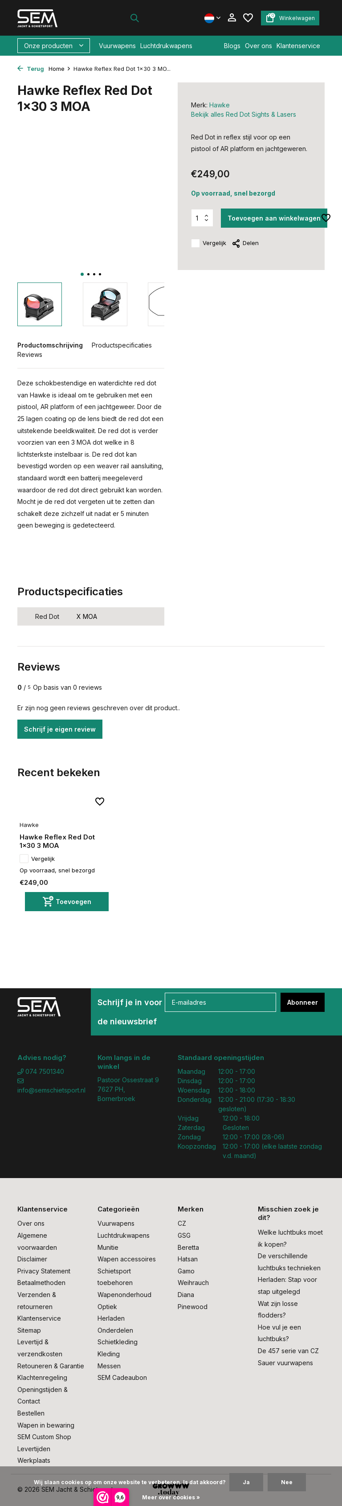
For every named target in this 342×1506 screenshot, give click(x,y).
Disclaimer (32, 1259)
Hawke (219, 105)
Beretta (188, 1247)
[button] (82, 274)
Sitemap (29, 1330)
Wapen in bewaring (45, 1425)
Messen (109, 1366)
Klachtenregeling (42, 1377)
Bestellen (31, 1413)
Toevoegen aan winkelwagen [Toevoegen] (274, 218)
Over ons (258, 45)
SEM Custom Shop (44, 1437)
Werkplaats (33, 1460)
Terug (30, 68)
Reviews (29, 354)
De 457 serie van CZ (288, 1351)
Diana (186, 1294)
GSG (184, 1235)
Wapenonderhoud (124, 1294)
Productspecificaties (122, 345)
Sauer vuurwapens (285, 1363)
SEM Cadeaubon (122, 1377)
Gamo (186, 1271)
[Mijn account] (232, 18)
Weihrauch (193, 1282)
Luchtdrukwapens (166, 45)
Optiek (107, 1306)
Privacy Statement (43, 1271)
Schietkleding (118, 1342)
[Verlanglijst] (248, 18)
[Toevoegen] (67, 901)
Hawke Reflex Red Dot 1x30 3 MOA (57, 841)
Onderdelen (115, 1330)
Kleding (109, 1354)
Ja (246, 1482)
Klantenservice (298, 45)
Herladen (111, 1318)
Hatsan (188, 1259)
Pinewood (193, 1306)
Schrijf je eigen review (60, 729)
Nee (287, 1482)
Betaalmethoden (41, 1282)
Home (60, 68)
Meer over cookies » (171, 1497)
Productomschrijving (50, 345)
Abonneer (302, 1002)
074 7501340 (40, 1071)
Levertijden (33, 1449)
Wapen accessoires (127, 1259)
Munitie (108, 1247)
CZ (182, 1223)
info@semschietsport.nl (50, 1086)
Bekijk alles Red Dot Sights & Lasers (243, 114)
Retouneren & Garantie (50, 1366)
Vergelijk (208, 243)
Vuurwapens (117, 45)
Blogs (232, 45)
